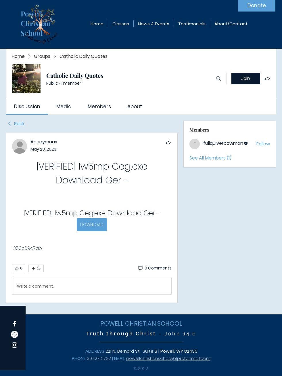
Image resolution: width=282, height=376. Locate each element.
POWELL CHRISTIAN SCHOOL (141, 323)
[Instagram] (14, 345)
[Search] (218, 78)
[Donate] (256, 6)
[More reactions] (36, 268)
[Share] (168, 142)
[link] (27, 106)
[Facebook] (14, 323)
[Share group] (267, 78)
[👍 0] (18, 268)
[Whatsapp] (14, 334)
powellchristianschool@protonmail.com (168, 358)
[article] (92, 218)
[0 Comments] (154, 268)
